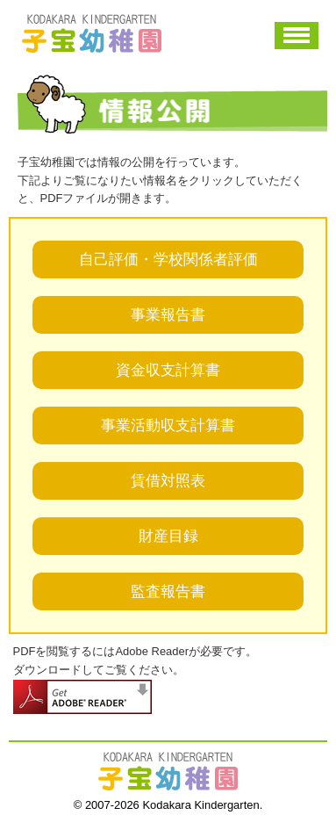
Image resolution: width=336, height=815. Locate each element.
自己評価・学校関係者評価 (168, 259)
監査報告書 (168, 591)
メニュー (296, 35)
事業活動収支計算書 (168, 425)
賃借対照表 (168, 480)
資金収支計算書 (168, 370)
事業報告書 (168, 315)
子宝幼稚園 (92, 33)
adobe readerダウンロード (82, 697)
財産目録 (168, 536)
